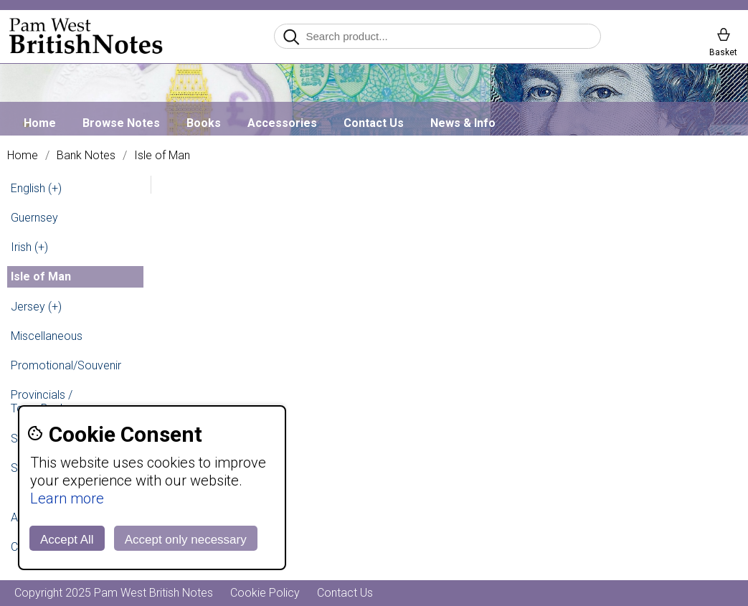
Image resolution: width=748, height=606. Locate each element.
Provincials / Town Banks (41, 401)
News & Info (463, 123)
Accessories (282, 123)
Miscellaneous (46, 336)
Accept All (67, 539)
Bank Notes (86, 155)
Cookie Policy (265, 593)
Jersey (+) (36, 306)
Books (203, 123)
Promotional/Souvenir (66, 365)
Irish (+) (29, 247)
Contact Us (374, 123)
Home (40, 123)
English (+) (36, 188)
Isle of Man (162, 155)
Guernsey (34, 217)
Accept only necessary (186, 539)
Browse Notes (121, 123)
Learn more (67, 498)
